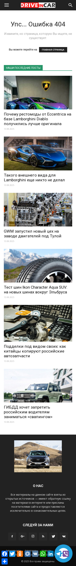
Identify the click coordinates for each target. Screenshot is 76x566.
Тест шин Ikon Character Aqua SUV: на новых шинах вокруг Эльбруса (35, 289)
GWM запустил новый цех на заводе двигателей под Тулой (32, 233)
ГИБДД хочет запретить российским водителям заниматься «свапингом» (28, 412)
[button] (70, 5)
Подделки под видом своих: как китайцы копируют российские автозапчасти (35, 351)
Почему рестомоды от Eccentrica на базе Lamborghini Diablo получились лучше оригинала (37, 119)
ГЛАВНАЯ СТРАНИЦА (53, 50)
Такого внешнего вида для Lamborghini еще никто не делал (34, 177)
